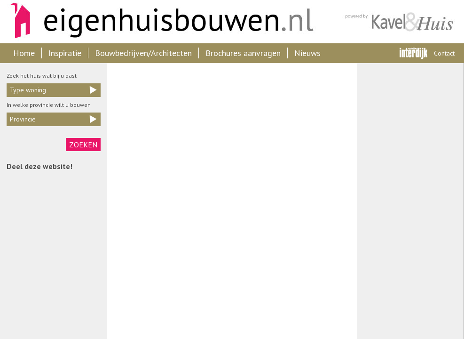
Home (24, 53)
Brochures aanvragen (243, 53)
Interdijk (413, 53)
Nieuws (307, 53)
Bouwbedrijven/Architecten (143, 53)
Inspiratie (64, 53)
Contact (444, 53)
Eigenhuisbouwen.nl (157, 21)
